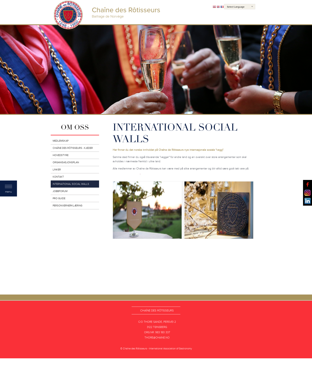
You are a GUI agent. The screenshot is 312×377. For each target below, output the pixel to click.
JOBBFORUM (60, 191)
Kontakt (58, 176)
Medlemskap (60, 140)
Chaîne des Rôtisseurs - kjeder (73, 148)
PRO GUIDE (59, 198)
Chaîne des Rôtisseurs (157, 310)
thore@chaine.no (157, 337)
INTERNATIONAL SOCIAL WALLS (71, 184)
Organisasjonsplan (66, 162)
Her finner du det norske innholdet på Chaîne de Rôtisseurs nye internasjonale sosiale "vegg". (168, 150)
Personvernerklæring (67, 205)
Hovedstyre (60, 155)
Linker (57, 169)
